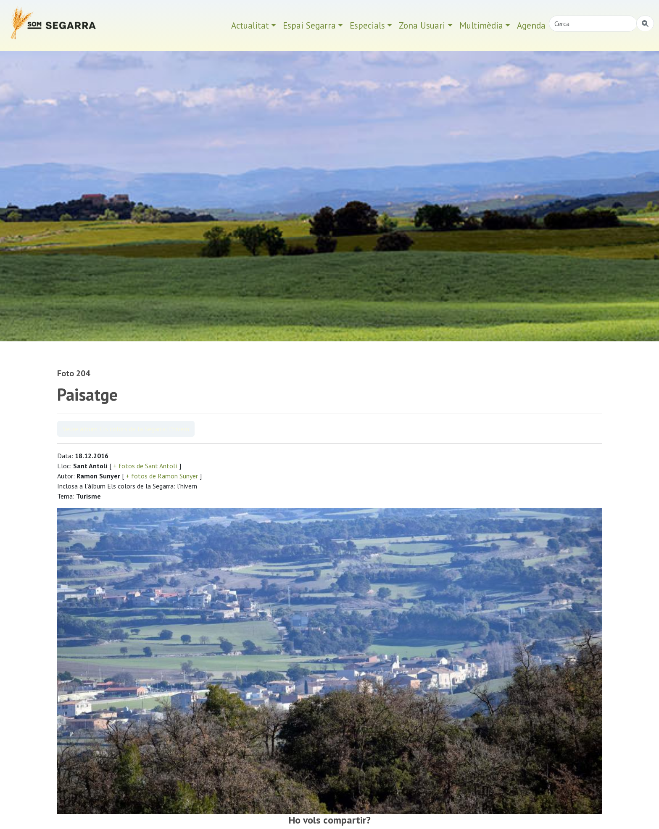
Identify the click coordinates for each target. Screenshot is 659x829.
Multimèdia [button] (481, 25)
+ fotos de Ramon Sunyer (162, 476)
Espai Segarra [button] (309, 25)
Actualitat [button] (250, 25)
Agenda (531, 25)
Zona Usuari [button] (422, 25)
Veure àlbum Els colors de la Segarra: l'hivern (126, 429)
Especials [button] (367, 25)
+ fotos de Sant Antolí (145, 466)
